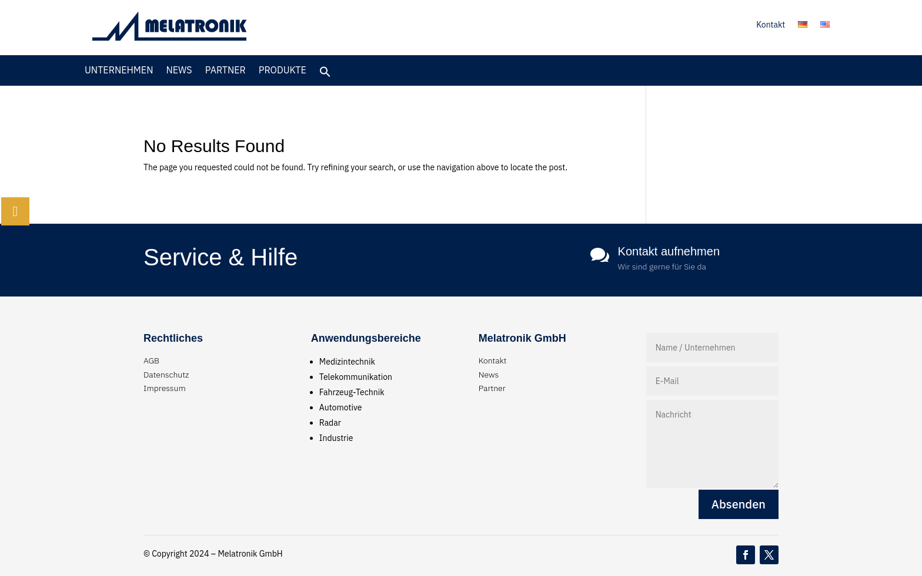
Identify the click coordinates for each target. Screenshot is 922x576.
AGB (151, 360)
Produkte (282, 71)
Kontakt (770, 25)
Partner (225, 71)
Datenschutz (166, 374)
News (179, 71)
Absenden (738, 504)
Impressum (164, 388)
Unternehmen (119, 71)
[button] (325, 74)
